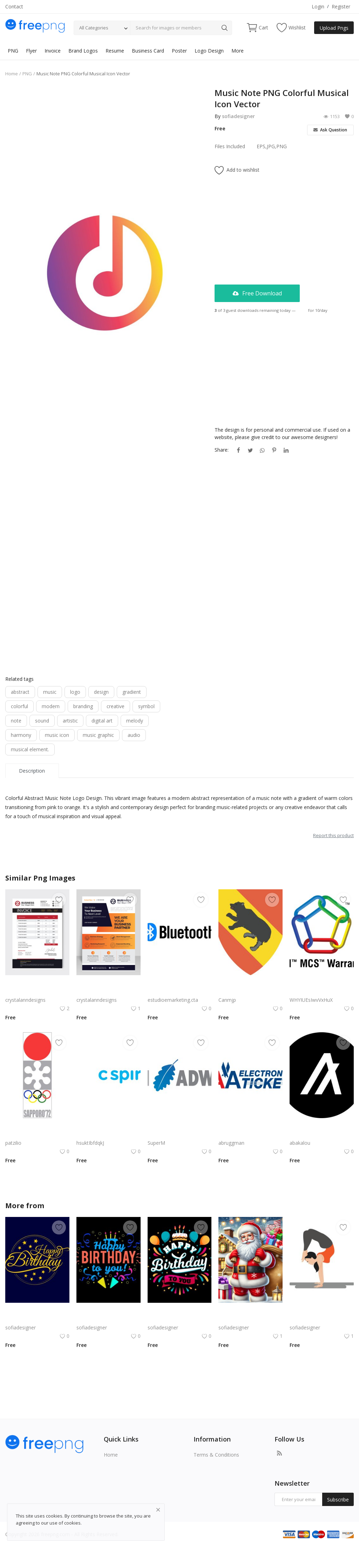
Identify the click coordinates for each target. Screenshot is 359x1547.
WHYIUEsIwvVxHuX (311, 1000)
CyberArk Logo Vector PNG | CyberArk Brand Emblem (180, 1134)
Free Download (257, 293)
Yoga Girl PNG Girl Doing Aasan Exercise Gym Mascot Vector (322, 1319)
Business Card (148, 50)
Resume (115, 50)
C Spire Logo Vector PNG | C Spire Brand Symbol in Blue (108, 1134)
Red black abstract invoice (34, 991)
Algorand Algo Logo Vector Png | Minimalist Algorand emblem (322, 1134)
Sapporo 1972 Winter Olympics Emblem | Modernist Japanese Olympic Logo (37, 1134)
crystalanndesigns (25, 1000)
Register (341, 6)
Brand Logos (83, 50)
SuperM (156, 1142)
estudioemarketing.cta (173, 1000)
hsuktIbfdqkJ (90, 1142)
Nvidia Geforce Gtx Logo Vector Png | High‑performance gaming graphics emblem (250, 991)
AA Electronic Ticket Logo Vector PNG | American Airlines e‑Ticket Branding (250, 1134)
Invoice (53, 50)
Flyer (31, 50)
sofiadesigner (238, 116)
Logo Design (209, 50)
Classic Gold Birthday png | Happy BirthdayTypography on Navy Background (37, 1319)
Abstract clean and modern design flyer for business (108, 991)
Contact (14, 6)
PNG (13, 50)
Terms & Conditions (216, 1454)
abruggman (231, 1142)
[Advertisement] (104, 136)
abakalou (300, 1142)
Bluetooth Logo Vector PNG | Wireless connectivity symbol (180, 991)
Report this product (333, 835)
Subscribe (338, 1499)
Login (318, 6)
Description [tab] (32, 770)
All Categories (93, 28)
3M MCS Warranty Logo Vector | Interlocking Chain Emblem (322, 991)
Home (11, 73)
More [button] (237, 50)
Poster (179, 50)
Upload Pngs (334, 28)
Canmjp (227, 1000)
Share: (222, 449)
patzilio (13, 1142)
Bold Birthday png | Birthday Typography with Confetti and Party (108, 1319)
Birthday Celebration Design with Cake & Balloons (180, 1319)
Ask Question (330, 130)
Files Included (230, 146)
